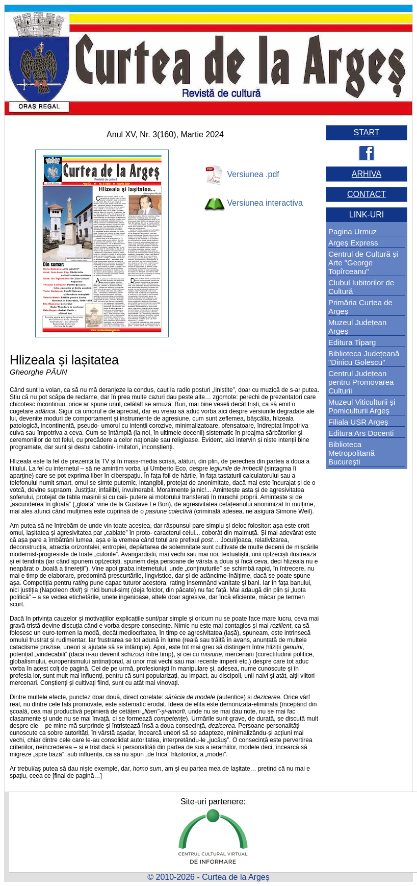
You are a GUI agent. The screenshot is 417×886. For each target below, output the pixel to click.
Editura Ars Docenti (361, 433)
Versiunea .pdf (253, 174)
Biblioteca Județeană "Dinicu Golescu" (363, 357)
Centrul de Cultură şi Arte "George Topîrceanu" (363, 263)
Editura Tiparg (352, 342)
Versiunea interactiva (265, 203)
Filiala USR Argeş (358, 421)
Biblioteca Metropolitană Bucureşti (351, 453)
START (367, 132)
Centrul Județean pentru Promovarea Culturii (361, 382)
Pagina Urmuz (352, 231)
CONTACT (366, 194)
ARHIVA (366, 173)
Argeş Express (353, 242)
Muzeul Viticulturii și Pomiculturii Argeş (361, 406)
